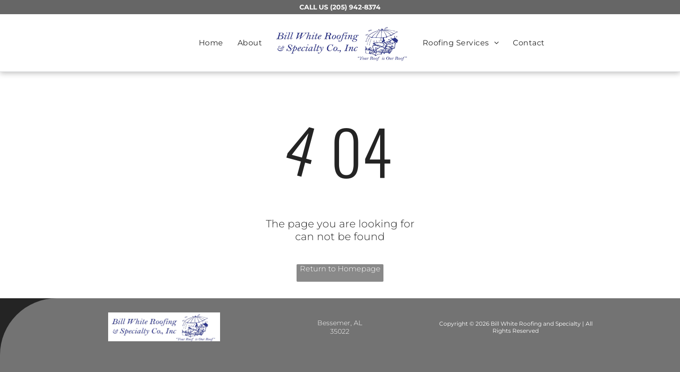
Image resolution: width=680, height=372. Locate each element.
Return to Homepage (340, 268)
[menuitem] (211, 42)
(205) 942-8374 (355, 7)
